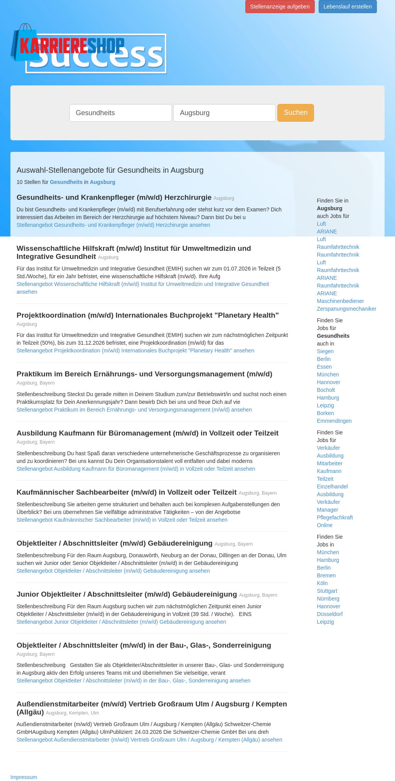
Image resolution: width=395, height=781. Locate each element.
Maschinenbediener (340, 301)
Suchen (295, 112)
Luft (321, 224)
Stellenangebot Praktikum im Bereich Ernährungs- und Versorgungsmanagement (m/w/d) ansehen (134, 410)
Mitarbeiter (330, 463)
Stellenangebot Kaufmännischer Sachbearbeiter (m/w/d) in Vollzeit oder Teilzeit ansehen (122, 520)
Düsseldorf (330, 614)
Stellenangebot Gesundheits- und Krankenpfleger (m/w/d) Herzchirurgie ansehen (113, 225)
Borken (325, 413)
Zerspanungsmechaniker (346, 309)
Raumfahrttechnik (338, 255)
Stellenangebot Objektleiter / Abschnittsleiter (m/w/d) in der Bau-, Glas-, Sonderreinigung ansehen (133, 680)
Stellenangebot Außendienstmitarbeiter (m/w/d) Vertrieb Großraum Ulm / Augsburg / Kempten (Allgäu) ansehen (149, 740)
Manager (327, 510)
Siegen (325, 351)
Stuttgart (327, 591)
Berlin (324, 359)
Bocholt (326, 390)
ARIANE (327, 231)
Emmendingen (334, 421)
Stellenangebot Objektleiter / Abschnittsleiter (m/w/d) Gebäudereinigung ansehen (113, 571)
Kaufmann (329, 471)
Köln (322, 583)
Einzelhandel (332, 486)
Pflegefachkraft (335, 517)
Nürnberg (328, 599)
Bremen (326, 575)
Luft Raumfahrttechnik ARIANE (338, 270)
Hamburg (328, 398)
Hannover (329, 382)
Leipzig (325, 405)
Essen (324, 367)
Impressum (23, 777)
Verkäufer (328, 448)
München (328, 374)
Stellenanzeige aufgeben (280, 6)
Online (325, 525)
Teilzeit (325, 479)
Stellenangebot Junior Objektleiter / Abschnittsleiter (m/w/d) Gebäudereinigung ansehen (121, 622)
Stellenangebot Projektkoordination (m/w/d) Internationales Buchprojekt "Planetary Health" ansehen (135, 350)
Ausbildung (330, 456)
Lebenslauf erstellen (348, 6)
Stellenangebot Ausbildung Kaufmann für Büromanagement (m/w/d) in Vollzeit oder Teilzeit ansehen (136, 469)
